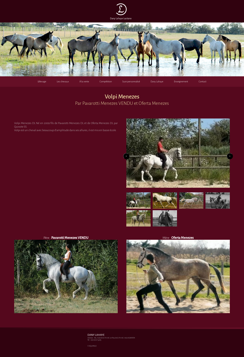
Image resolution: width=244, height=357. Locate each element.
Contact (202, 81)
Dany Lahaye (156, 81)
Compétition (106, 81)
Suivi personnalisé (131, 81)
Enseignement (181, 81)
